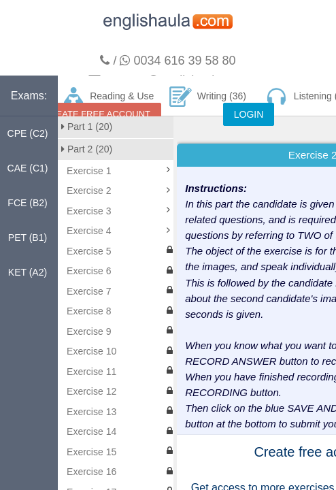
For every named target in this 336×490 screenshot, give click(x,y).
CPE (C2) (27, 133)
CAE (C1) (27, 168)
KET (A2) (27, 272)
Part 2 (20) (86, 149)
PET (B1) (27, 237)
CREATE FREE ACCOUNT (97, 114)
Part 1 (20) (86, 126)
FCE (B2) (27, 202)
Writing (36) (207, 96)
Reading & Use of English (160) (108, 101)
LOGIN (249, 114)
